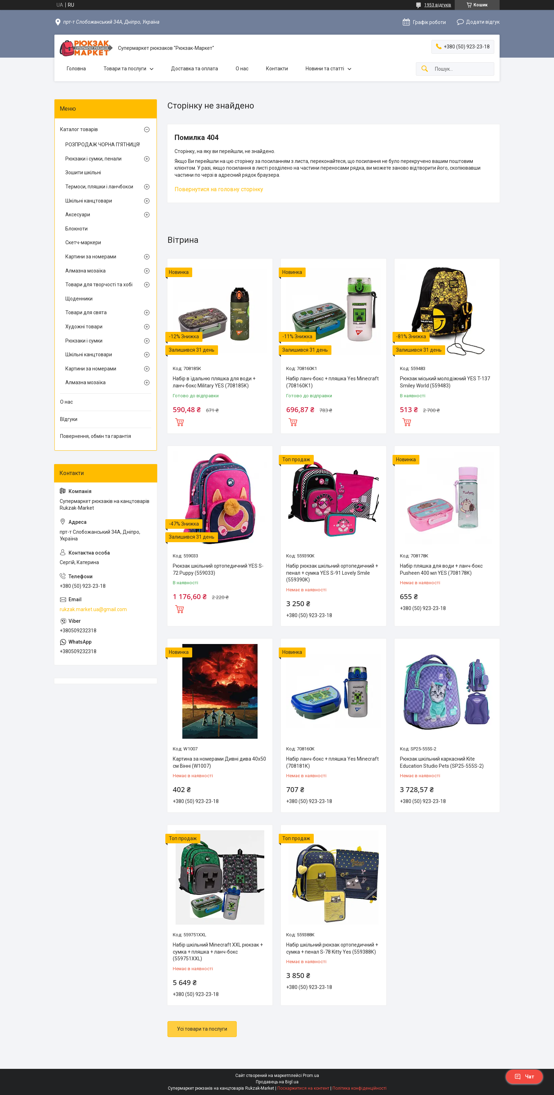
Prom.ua (311, 1075)
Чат (524, 1076)
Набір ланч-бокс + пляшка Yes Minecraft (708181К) (332, 762)
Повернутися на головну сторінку (219, 189)
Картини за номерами (90, 256)
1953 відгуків (437, 4)
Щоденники (79, 298)
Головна (76, 68)
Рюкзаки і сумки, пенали (93, 159)
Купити (179, 421)
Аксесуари (77, 214)
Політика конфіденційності (359, 1088)
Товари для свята (86, 312)
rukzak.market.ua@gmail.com (93, 609)
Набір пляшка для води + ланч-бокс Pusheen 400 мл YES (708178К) (441, 569)
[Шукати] (425, 69)
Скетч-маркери (83, 242)
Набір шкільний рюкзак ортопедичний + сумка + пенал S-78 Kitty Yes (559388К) (332, 948)
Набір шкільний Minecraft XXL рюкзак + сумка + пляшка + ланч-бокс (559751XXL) (218, 951)
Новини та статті (325, 68)
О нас (242, 68)
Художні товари (83, 326)
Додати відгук (483, 22)
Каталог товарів (79, 129)
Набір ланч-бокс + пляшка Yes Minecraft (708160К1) (332, 382)
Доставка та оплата (194, 68)
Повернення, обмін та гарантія (95, 436)
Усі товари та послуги (202, 1029)
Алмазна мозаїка (85, 271)
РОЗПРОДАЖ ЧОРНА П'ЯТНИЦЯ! (102, 144)
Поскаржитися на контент (303, 1088)
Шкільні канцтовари (88, 201)
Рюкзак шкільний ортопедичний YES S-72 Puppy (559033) (218, 569)
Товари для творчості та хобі (98, 284)
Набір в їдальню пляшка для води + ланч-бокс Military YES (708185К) (214, 382)
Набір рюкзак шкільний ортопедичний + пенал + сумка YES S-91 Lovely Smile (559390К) (332, 572)
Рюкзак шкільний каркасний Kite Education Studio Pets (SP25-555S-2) (442, 762)
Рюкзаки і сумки (83, 341)
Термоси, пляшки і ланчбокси (99, 186)
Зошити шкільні (83, 172)
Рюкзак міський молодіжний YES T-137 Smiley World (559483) (445, 382)
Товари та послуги (125, 68)
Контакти (277, 68)
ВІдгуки (68, 419)
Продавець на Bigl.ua (277, 1081)
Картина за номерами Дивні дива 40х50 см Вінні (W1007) (219, 762)
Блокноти (76, 229)
